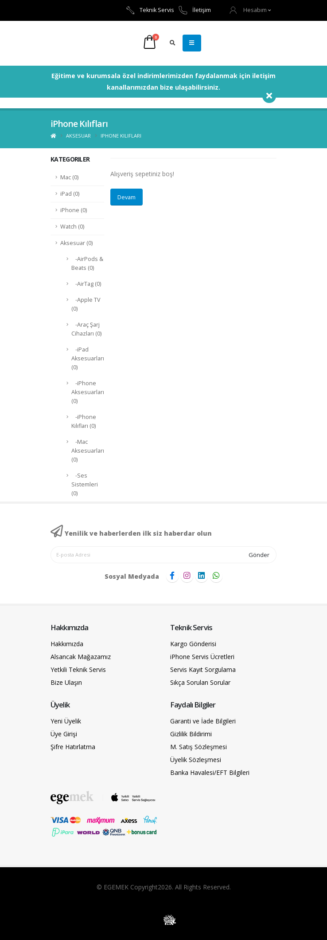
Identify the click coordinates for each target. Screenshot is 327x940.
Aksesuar (78, 135)
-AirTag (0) (86, 284)
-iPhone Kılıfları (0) (83, 421)
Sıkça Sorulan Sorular (200, 682)
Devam (126, 197)
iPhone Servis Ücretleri (202, 656)
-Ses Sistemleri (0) (84, 484)
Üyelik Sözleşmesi (195, 759)
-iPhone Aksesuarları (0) (87, 392)
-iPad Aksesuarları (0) (87, 358)
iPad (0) (69, 193)
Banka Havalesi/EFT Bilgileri (209, 772)
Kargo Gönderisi (193, 644)
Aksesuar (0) (76, 243)
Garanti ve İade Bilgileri (203, 721)
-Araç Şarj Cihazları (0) (86, 329)
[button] (250, 10)
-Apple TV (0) (86, 304)
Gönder (259, 555)
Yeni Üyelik (66, 721)
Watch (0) (72, 226)
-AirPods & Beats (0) (87, 263)
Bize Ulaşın (66, 682)
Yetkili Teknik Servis (78, 669)
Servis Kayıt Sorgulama (203, 669)
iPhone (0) (73, 210)
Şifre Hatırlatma (73, 747)
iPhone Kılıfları (121, 135)
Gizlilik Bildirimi (191, 734)
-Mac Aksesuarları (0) (87, 450)
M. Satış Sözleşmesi (198, 747)
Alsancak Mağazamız (81, 656)
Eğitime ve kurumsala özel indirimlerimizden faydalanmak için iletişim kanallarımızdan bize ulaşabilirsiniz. (163, 81)
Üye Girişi (64, 734)
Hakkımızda (67, 644)
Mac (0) (69, 177)
